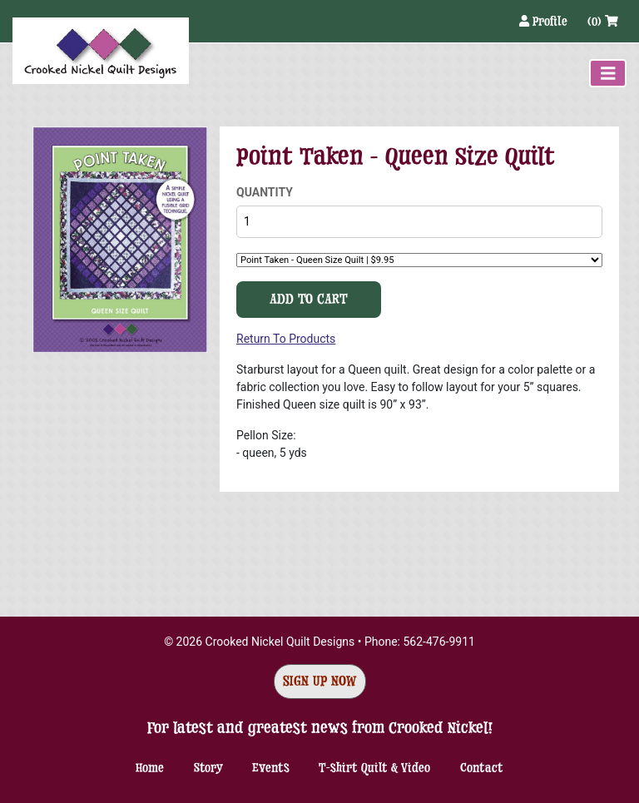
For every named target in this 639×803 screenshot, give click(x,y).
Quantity (264, 192)
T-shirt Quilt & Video (374, 768)
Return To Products (285, 338)
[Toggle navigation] (608, 73)
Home (150, 768)
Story (208, 768)
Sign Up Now (320, 681)
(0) (602, 21)
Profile (545, 21)
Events (271, 768)
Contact (481, 768)
